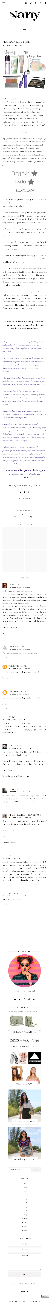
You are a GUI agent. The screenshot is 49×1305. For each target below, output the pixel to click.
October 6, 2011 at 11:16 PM (19, 748)
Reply (5, 638)
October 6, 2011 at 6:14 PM (19, 668)
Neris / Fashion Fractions (24, 815)
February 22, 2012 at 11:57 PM (15, 896)
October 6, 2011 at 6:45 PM (13, 719)
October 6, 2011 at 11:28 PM (19, 792)
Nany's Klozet (21, 1301)
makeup (19, 486)
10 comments (24, 498)
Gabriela (14, 584)
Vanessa (13, 789)
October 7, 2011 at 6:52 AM (19, 817)
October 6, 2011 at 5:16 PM (19, 587)
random (27, 486)
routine (36, 486)
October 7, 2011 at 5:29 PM (13, 858)
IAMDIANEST (15, 745)
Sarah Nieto (16, 646)
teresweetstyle (18, 666)
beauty (12, 486)
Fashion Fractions (9, 842)
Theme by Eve (35, 1301)
